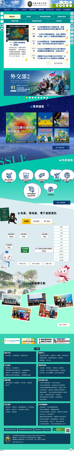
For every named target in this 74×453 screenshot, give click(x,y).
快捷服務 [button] (2, 21)
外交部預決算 (43, 391)
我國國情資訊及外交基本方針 (13, 372)
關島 (61, 229)
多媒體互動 (39, 285)
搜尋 (70, 5)
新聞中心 (15, 9)
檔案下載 (48, 265)
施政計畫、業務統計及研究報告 (57, 391)
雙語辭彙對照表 (22, 409)
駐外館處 (63, 372)
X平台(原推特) (72, 32)
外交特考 (62, 421)
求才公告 (48, 362)
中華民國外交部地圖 (39, 439)
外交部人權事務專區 (45, 384)
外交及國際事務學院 (52, 409)
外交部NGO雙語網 (44, 413)
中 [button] (60, 5)
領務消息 (59, 21)
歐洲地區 (11, 237)
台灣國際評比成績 (26, 377)
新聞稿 (29, 16)
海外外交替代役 (60, 423)
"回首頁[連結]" (64, 2)
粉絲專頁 (72, 20)
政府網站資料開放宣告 (10, 431)
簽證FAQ (14, 411)
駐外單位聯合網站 (44, 421)
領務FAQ (8, 411)
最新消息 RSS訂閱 (48, 63)
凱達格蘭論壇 (54, 421)
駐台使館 (42, 374)
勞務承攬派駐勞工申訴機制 (47, 399)
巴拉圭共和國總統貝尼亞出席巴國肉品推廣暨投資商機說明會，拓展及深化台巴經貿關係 (51, 50)
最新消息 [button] (2, 13)
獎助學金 (24, 374)
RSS (72, 43)
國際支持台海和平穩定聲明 (13, 377)
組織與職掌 (16, 357)
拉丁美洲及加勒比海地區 (43, 252)
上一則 (2, 343)
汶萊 (61, 241)
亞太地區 (25, 252)
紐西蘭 (61, 262)
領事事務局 (43, 409)
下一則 (72, 343)
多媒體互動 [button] (2, 29)
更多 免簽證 (35, 265)
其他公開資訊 (43, 401)
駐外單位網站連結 (59, 374)
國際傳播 (41, 9)
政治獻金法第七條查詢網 (58, 387)
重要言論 (8, 369)
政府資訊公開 (50, 9)
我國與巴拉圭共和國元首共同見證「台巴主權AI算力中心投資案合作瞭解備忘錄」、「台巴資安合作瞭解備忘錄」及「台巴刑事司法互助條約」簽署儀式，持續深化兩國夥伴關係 (51, 57)
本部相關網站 (67, 9)
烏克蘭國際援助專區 (41, 98)
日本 (61, 232)
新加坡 (61, 256)
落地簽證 (36, 223)
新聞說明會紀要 (37, 21)
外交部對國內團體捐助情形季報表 (48, 389)
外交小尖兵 (43, 416)
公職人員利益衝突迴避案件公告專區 (58, 394)
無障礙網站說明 (39, 431)
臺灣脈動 (16, 384)
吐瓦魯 (61, 259)
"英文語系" (70, 2)
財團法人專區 (62, 389)
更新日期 (15, 444)
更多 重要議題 (60, 147)
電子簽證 (47, 223)
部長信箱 (72, 17)
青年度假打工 (50, 416)
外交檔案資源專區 (44, 425)
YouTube (72, 39)
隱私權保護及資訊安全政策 (26, 431)
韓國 (61, 235)
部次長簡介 (9, 357)
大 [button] (57, 5)
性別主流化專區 (56, 384)
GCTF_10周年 (35, 98)
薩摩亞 (61, 253)
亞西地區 (23, 237)
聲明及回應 (15, 21)
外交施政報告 (15, 369)
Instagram (72, 28)
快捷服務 (67, 160)
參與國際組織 (25, 372)
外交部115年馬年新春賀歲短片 (30, 98)
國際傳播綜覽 (9, 384)
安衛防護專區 (58, 399)
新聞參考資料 (62, 16)
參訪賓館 (14, 413)
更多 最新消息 (58, 63)
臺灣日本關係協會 (44, 411)
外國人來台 (22, 265)
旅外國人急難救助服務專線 (72, 13)
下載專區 (8, 413)
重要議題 (38, 106)
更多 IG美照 (63, 326)
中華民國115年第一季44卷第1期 (27, 98)
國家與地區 (33, 9)
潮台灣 (7, 387)
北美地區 (45, 237)
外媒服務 (29, 384)
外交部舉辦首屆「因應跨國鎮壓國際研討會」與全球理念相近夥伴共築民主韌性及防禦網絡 (51, 43)
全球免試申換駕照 (44, 98)
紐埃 (61, 244)
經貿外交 (8, 374)
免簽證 (25, 223)
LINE (72, 24)
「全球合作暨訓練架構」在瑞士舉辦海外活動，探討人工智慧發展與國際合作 (51, 35)
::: (4, 353)
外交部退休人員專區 (23, 411)
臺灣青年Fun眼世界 (62, 413)
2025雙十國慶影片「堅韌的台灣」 (33, 98)
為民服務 (58, 9)
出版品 (41, 396)
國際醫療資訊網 (55, 411)
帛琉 (61, 247)
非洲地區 (9, 248)
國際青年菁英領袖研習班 (46, 418)
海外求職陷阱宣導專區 (38, 98)
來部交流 (14, 409)
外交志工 (52, 423)
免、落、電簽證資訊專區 (47, 98)
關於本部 (7, 9)
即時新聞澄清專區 (45, 16)
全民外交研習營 (44, 423)
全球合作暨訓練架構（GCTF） (59, 425)
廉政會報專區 (43, 394)
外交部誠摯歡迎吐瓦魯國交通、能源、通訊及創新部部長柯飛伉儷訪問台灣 (51, 28)
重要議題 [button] (2, 17)
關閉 (38, 350)
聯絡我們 (47, 431)
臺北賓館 (53, 413)
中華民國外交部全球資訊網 (37, 4)
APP (72, 35)
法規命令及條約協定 (45, 387)
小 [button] (63, 5)
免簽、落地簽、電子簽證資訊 (38, 215)
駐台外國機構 (49, 374)
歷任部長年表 (24, 357)
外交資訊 (24, 9)
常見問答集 (31, 409)
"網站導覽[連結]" (67, 2)
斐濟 (61, 250)
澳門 (61, 238)
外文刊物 (23, 384)
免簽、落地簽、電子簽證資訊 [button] (2, 25)
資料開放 (58, 396)
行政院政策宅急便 (49, 396)
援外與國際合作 (16, 374)
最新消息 (12, 16)
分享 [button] (67, 5)
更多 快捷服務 (61, 204)
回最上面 (71, 450)
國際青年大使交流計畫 (60, 418)
